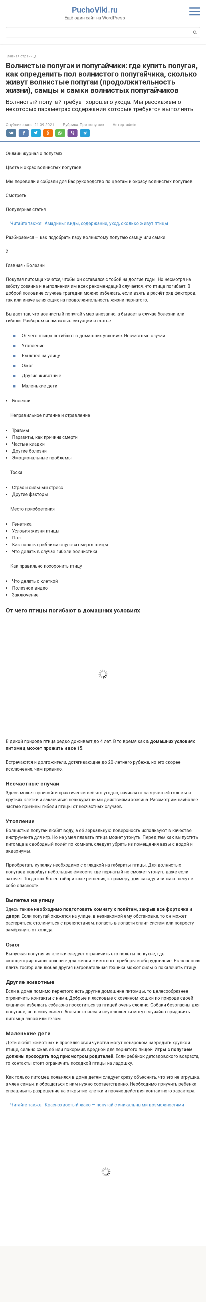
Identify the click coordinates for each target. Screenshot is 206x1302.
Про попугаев (92, 124)
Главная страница (21, 56)
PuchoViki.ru (95, 10)
